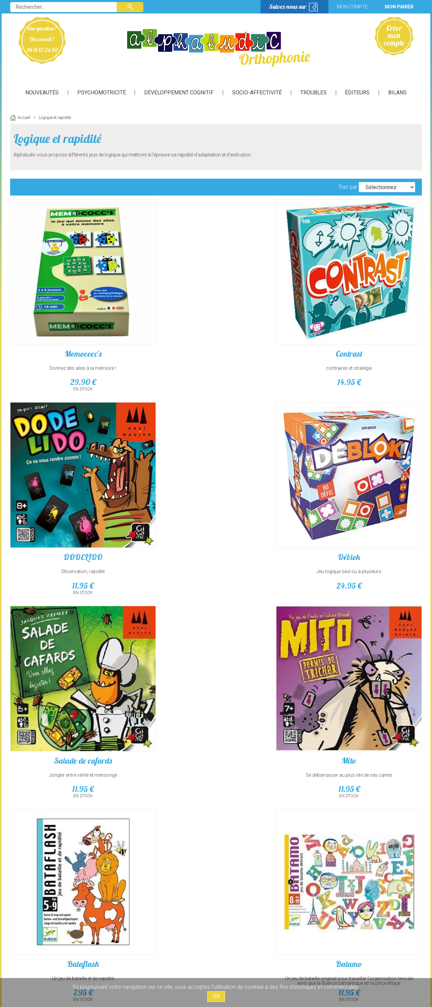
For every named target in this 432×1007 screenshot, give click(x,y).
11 (268, 334)
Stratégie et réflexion (373, 631)
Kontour (164, 773)
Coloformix (164, 617)
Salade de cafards (59, 461)
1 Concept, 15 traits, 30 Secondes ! (163, 787)
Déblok (373, 306)
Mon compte (352, 6)
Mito (163, 461)
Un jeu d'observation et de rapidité (59, 631)
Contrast (164, 306)
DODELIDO (268, 306)
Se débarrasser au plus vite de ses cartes (164, 478)
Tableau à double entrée (164, 631)
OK (216, 996)
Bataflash (268, 461)
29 (59, 334)
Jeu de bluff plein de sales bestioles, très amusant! (373, 789)
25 (59, 646)
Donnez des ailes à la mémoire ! (59, 320)
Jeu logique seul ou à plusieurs (373, 320)
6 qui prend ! (373, 617)
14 (164, 334)
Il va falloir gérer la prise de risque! (268, 787)
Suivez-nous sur (287, 6)
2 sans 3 (59, 773)
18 (164, 646)
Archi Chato (59, 617)
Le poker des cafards (373, 773)
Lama (268, 773)
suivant (246, 850)
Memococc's (59, 306)
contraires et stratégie (164, 320)
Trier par (347, 187)
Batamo (373, 461)
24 (372, 334)
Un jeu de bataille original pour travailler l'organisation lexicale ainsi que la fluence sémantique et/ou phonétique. (373, 481)
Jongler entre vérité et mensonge (59, 476)
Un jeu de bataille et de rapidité (268, 476)
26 (268, 646)
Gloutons (268, 617)
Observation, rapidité (268, 320)
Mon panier (399, 6)
